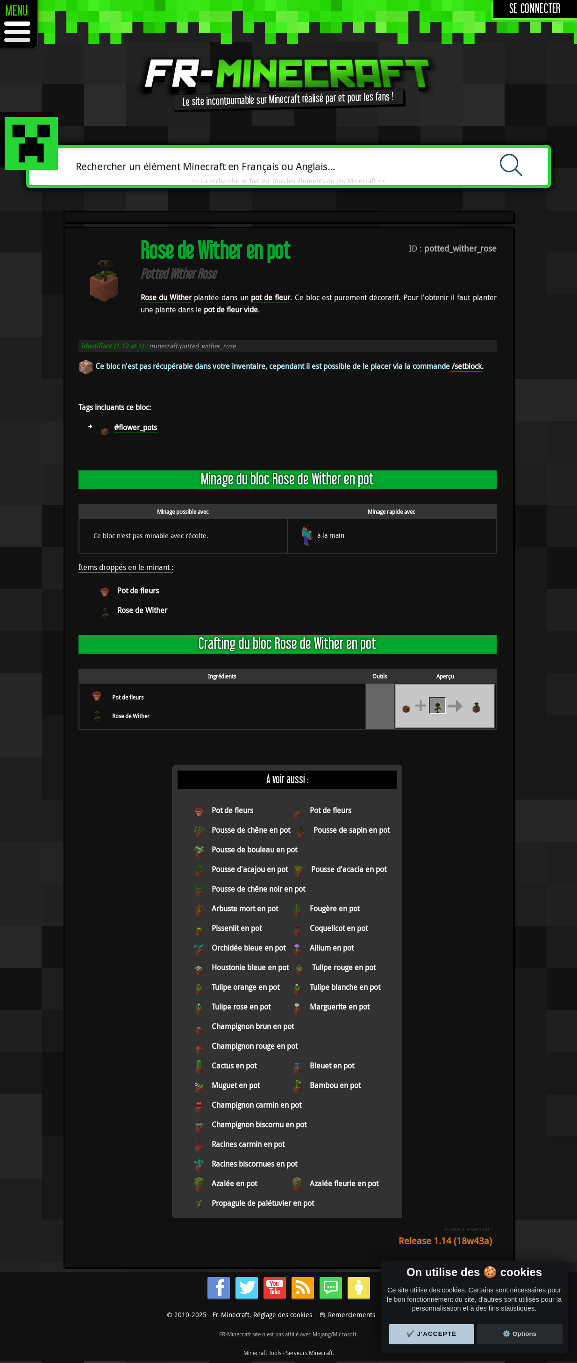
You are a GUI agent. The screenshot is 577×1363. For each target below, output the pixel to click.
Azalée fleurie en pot (344, 1183)
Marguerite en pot (340, 1007)
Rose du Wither (166, 297)
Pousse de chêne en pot (251, 830)
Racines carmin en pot (248, 1144)
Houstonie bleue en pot (250, 967)
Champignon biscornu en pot (259, 1124)
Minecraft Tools (262, 1352)
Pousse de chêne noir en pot (258, 889)
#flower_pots (135, 427)
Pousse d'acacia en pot (348, 869)
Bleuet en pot (332, 1065)
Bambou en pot (335, 1085)
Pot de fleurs (138, 590)
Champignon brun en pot (253, 1026)
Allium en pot (332, 948)
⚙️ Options (519, 1333)
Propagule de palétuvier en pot (263, 1203)
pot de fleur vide (231, 309)
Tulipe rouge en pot (344, 967)
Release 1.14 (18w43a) (445, 1240)
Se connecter (535, 9)
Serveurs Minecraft (309, 1352)
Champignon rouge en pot (255, 1046)
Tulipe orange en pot (245, 987)
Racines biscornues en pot (254, 1164)
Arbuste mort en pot (245, 908)
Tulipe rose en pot (241, 1007)
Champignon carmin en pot (256, 1105)
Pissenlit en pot (237, 928)
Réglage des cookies (282, 1314)
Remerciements (351, 1314)
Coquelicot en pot (339, 928)
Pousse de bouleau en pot (254, 849)
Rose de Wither (142, 610)
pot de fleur (270, 297)
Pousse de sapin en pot (351, 830)
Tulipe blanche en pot (345, 987)
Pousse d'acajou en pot (250, 869)
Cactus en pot (234, 1065)
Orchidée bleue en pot (248, 948)
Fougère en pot (335, 908)
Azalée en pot (234, 1183)
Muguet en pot (236, 1085)
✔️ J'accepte (431, 1333)
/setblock (467, 366)
